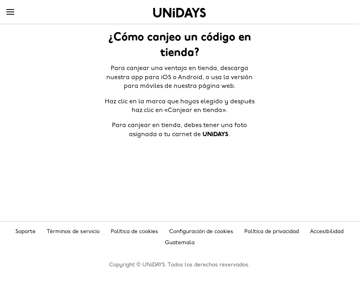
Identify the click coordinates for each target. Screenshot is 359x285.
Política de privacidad (271, 232)
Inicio (179, 13)
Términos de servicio (73, 232)
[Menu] (10, 12)
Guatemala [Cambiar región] (180, 243)
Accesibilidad (327, 232)
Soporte (25, 232)
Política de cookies (134, 232)
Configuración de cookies (201, 232)
